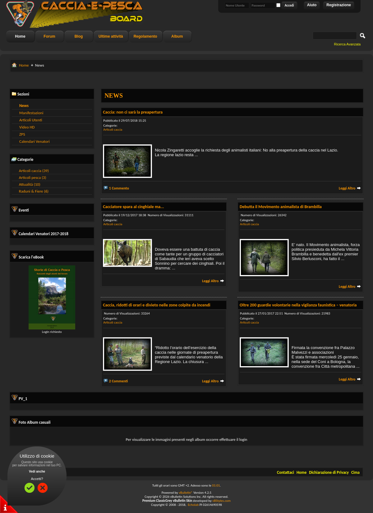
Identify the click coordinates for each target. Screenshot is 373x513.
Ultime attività (111, 36)
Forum (49, 36)
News (24, 105)
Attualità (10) (29, 184)
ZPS (22, 134)
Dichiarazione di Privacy (329, 472)
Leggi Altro (350, 188)
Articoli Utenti (30, 120)
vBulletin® (186, 493)
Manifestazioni (31, 112)
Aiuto (312, 5)
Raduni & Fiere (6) (33, 191)
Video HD (27, 127)
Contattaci (285, 472)
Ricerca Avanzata (347, 44)
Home (20, 36)
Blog (79, 36)
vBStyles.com (221, 501)
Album (177, 36)
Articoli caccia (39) (34, 170)
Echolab (193, 505)
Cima (355, 472)
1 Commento (119, 188)
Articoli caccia (112, 130)
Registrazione (338, 5)
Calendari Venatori (34, 141)
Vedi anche (37, 471)
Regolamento (145, 36)
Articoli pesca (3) (32, 177)
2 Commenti (118, 381)
